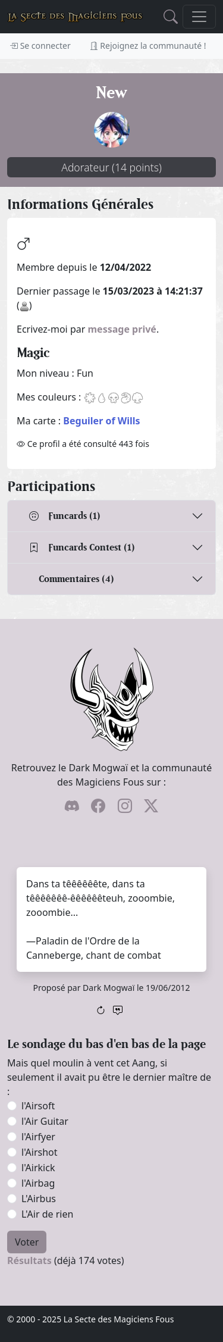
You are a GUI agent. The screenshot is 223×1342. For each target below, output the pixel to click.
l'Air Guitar (44, 1121)
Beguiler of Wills (101, 420)
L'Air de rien (47, 1214)
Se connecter (40, 45)
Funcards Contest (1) (82, 547)
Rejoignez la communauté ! (148, 45)
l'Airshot (39, 1152)
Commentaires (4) (76, 578)
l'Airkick (38, 1167)
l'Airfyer (38, 1136)
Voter (27, 1242)
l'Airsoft (38, 1105)
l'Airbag (38, 1183)
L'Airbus (38, 1198)
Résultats (29, 1260)
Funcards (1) (64, 515)
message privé (122, 329)
